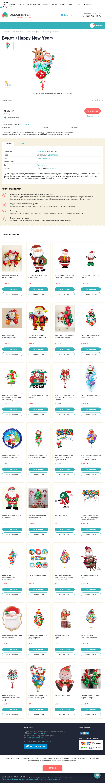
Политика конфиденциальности (13, 779)
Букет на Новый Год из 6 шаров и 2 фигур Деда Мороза (64, 397)
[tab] (8, 144)
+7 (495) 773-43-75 (91, 16)
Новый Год (41, 151)
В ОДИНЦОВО (23, 124)
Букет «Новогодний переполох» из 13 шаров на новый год (11, 397)
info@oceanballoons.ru (37, 738)
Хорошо (52, 768)
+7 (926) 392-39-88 (46, 742)
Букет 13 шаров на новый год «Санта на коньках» (89, 637)
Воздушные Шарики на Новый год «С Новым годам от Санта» (64, 457)
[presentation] (8, 144)
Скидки (70, 4)
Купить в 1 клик (93, 116)
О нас (4, 4)
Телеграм (68, 15)
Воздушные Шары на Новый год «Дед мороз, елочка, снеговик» (64, 577)
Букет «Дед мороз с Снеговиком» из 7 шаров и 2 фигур (12, 697)
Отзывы (78, 4)
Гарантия (21, 4)
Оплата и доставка (34, 4)
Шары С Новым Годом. (37, 575)
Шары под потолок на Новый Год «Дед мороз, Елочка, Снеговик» (90, 517)
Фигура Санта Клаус (62, 695)
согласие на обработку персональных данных (43, 779)
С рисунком (42, 165)
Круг (39, 168)
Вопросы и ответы (58, 4)
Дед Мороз (53, 155)
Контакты (87, 4)
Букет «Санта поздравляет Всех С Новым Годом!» (10, 577)
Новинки (12, 4)
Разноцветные (43, 158)
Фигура (53, 168)
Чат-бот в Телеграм (37, 746)
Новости (46, 4)
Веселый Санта (61, 515)
